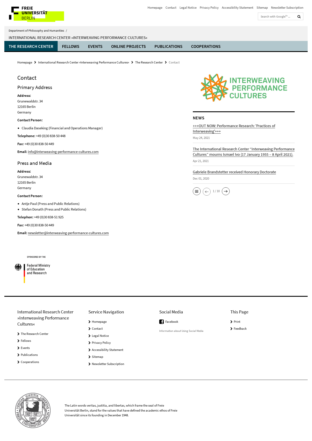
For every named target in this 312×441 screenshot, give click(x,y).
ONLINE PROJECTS (128, 46)
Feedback (240, 328)
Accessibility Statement (237, 7)
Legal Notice (188, 7)
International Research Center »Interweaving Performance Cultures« (78, 37)
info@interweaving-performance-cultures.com (63, 151)
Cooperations (206, 46)
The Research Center (31, 46)
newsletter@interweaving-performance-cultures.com (68, 232)
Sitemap (262, 7)
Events (95, 46)
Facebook (171, 321)
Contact (171, 7)
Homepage (155, 7)
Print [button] (237, 321)
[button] (197, 191)
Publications (168, 46)
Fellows (70, 46)
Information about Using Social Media (181, 331)
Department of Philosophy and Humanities (38, 30)
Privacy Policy (209, 7)
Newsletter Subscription (287, 7)
